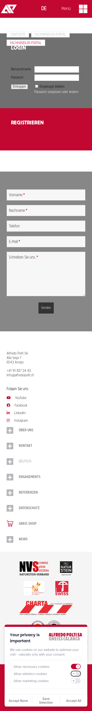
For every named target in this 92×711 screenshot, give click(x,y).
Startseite (17, 34)
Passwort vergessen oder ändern (56, 92)
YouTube (16, 398)
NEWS (23, 539)
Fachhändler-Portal (50, 34)
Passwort (17, 77)
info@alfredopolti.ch (20, 375)
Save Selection (46, 700)
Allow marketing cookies (31, 681)
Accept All (73, 701)
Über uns (26, 430)
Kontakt (25, 446)
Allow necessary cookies (31, 666)
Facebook (17, 405)
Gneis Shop (27, 524)
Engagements (29, 477)
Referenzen (28, 492)
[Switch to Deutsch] (44, 9)
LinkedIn (16, 413)
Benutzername (21, 69)
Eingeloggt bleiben (52, 87)
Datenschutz (29, 508)
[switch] (76, 666)
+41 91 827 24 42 (19, 371)
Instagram (17, 421)
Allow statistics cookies (30, 674)
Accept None (18, 701)
